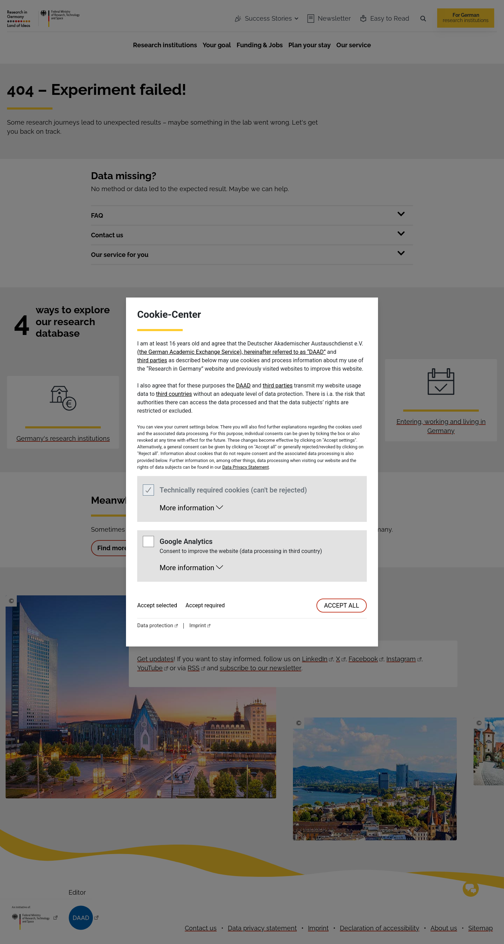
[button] (191, 506)
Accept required (205, 605)
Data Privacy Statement (245, 467)
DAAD (243, 385)
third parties (152, 360)
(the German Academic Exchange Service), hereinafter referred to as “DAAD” (231, 352)
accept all (341, 605)
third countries (174, 394)
